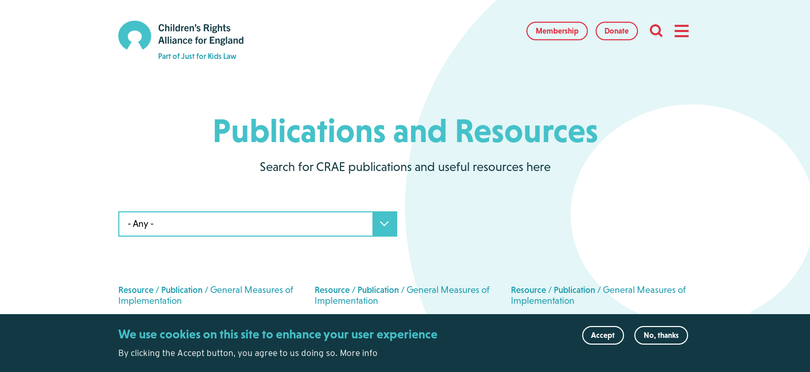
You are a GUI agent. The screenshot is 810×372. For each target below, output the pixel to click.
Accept (603, 340)
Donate (616, 30)
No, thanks (661, 340)
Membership (557, 30)
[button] (681, 31)
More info (359, 358)
